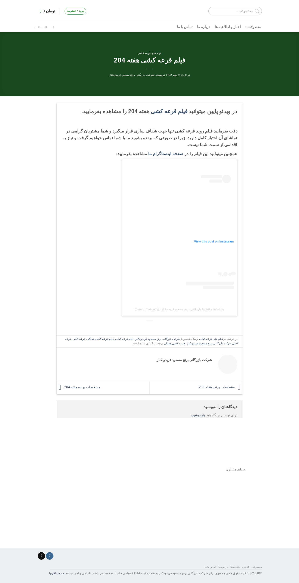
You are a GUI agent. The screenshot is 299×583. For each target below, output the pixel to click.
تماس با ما (184, 27)
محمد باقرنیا (56, 573)
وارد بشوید (198, 415)
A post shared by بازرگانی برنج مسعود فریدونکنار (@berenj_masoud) (179, 309)
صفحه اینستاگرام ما (165, 153)
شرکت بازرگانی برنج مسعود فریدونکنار (131, 74)
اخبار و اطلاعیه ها (228, 27)
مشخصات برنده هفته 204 (78, 387)
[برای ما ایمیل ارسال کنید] (41, 556)
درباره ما (203, 27)
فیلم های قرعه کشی (149, 53)
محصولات (253, 27)
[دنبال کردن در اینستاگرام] (49, 556)
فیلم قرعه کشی (169, 111)
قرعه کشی (78, 339)
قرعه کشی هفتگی (174, 343)
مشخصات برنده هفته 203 (221, 387)
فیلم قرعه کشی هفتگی (100, 339)
